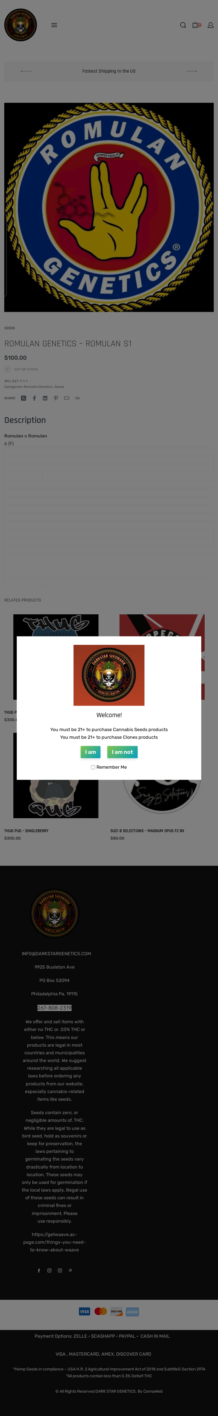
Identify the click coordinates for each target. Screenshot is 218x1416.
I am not (122, 752)
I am (90, 752)
